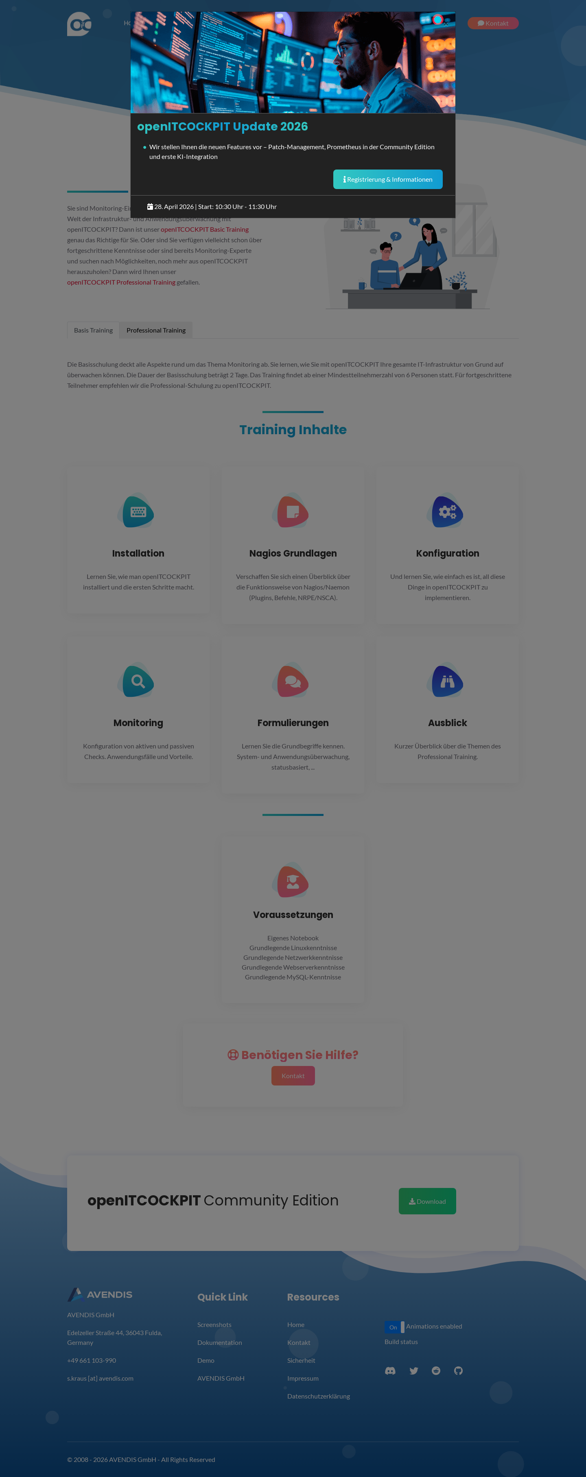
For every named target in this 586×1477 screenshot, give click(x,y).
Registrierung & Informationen (388, 179)
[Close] (446, 23)
